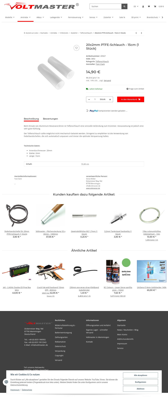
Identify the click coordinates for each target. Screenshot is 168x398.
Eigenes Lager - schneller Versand (97, 331)
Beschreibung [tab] (31, 119)
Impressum (15, 390)
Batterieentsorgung (63, 332)
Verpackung (60, 351)
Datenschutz (27, 390)
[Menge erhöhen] (110, 99)
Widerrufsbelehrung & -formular (65, 326)
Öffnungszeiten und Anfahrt (98, 325)
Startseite (121, 325)
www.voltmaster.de (93, 188)
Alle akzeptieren (140, 375)
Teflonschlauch (102, 61)
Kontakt (89, 342)
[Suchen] (106, 6)
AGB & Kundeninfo (125, 339)
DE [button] (135, 6)
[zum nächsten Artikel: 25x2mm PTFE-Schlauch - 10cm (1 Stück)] (141, 33)
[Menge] (95, 99)
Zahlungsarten (61, 337)
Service (120, 348)
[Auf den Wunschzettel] (76, 48)
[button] (143, 6)
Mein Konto (122, 334)
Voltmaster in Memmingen (97, 337)
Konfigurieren (140, 382)
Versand (107, 80)
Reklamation (60, 342)
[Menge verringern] (89, 99)
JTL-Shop (154, 396)
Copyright (59, 355)
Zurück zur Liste (32, 33)
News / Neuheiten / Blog (127, 330)
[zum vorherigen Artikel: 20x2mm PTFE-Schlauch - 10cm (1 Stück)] (136, 33)
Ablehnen (140, 389)
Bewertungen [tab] (50, 119)
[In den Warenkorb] (26, 41)
